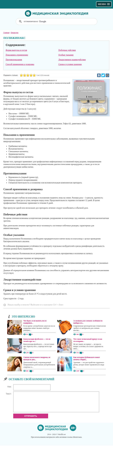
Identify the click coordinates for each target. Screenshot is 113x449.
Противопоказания (14, 60)
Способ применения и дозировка (20, 64)
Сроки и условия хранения (70, 64)
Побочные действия (67, 50)
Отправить (30, 419)
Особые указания (65, 55)
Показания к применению (17, 55)
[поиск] (57, 21)
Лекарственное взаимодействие (72, 60)
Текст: (8, 394)
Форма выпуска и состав (16, 50)
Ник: (9, 386)
